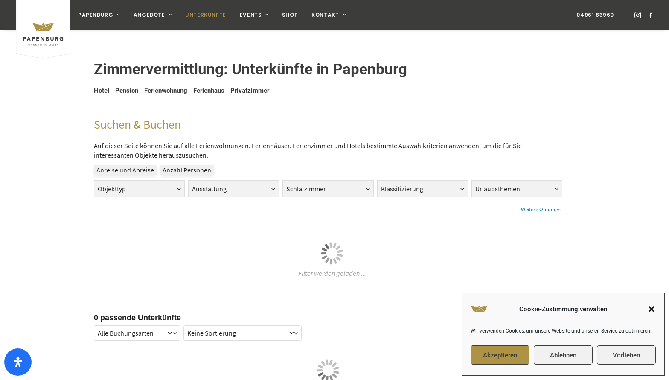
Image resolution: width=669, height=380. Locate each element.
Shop (290, 14)
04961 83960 (595, 14)
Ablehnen (563, 355)
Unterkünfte (205, 14)
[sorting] (242, 325)
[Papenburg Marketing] (43, 15)
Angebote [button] (153, 14)
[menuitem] (99, 15)
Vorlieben (626, 355)
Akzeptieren (500, 355)
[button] (651, 309)
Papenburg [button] (99, 14)
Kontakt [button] (328, 14)
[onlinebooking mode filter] (137, 325)
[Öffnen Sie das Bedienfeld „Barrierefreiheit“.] (18, 362)
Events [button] (254, 14)
